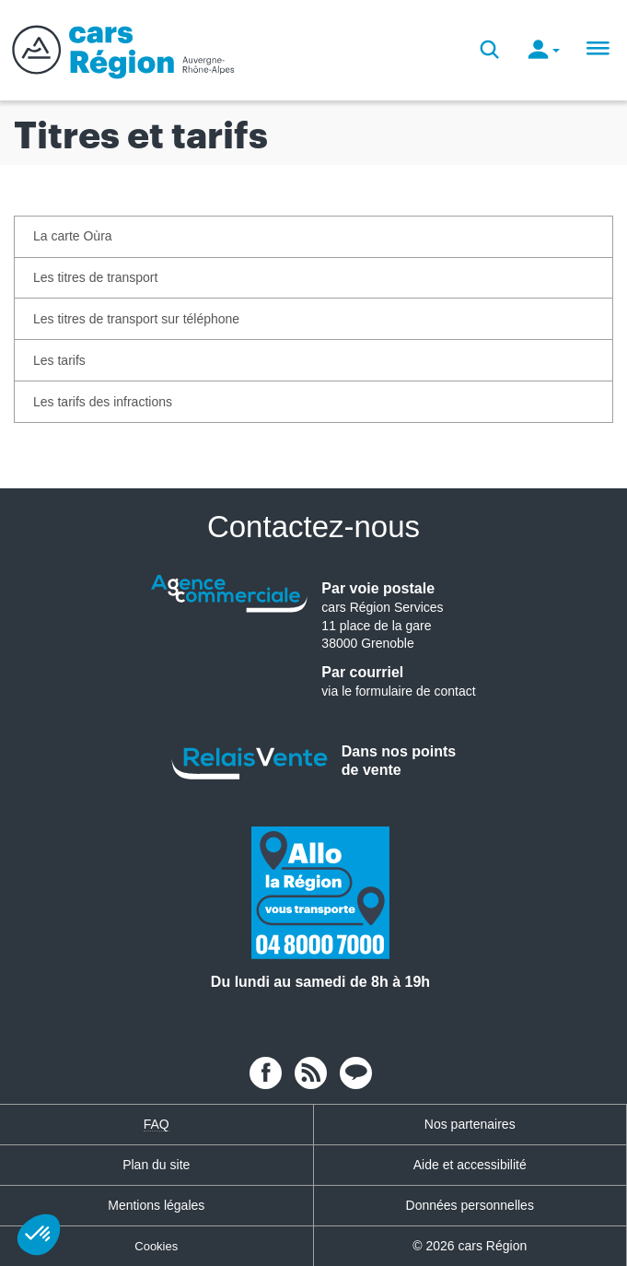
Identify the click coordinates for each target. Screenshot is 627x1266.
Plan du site (156, 1164)
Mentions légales (156, 1205)
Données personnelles (470, 1205)
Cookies (156, 1246)
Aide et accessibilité (470, 1164)
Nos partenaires (470, 1124)
